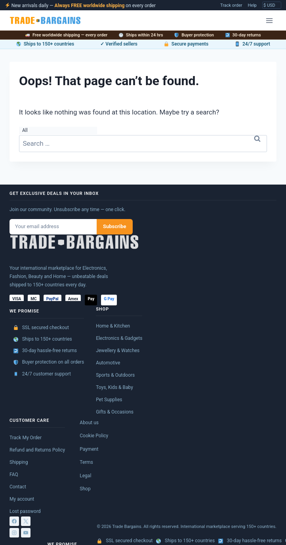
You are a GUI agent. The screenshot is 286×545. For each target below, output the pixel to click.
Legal (85, 475)
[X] (26, 521)
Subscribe (114, 226)
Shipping (19, 462)
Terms (86, 462)
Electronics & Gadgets (119, 338)
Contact (18, 487)
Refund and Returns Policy (37, 450)
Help (252, 5)
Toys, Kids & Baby (114, 387)
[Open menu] (269, 20)
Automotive (108, 363)
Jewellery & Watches (117, 350)
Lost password (25, 511)
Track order (231, 5)
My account (22, 499)
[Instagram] (14, 532)
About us (89, 422)
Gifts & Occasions (114, 412)
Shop (85, 489)
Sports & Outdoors (115, 375)
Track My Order (26, 437)
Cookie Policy (94, 435)
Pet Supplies (109, 399)
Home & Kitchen (113, 326)
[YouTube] (26, 532)
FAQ (14, 474)
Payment (89, 449)
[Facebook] (14, 521)
